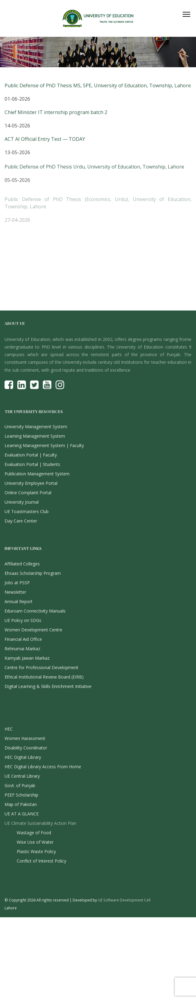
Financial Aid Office (23, 639)
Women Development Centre (33, 630)
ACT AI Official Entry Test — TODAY (45, 140)
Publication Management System (37, 474)
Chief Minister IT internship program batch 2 (56, 112)
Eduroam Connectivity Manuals (35, 611)
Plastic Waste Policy (36, 851)
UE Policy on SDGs (23, 620)
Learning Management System (35, 436)
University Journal (22, 502)
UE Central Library (22, 776)
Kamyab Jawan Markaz (27, 658)
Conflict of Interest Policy (41, 861)
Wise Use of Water (35, 842)
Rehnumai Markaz (22, 648)
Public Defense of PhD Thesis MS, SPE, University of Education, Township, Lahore (98, 85)
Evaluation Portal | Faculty (31, 455)
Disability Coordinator (26, 748)
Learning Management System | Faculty (44, 445)
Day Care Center (21, 521)
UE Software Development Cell (124, 900)
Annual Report (19, 601)
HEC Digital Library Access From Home (43, 766)
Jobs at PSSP (17, 582)
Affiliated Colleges (22, 564)
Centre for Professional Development (41, 667)
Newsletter (15, 592)
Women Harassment (25, 738)
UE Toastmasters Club (27, 511)
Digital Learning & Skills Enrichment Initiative (48, 686)
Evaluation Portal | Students (32, 464)
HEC (9, 729)
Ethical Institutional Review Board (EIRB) (44, 677)
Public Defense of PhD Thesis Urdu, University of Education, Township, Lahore (94, 169)
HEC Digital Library (23, 757)
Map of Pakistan (21, 804)
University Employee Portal (31, 483)
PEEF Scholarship (21, 795)
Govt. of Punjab (20, 785)
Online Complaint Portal (28, 492)
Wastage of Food (34, 832)
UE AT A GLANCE (22, 814)
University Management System (36, 426)
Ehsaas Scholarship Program (33, 573)
